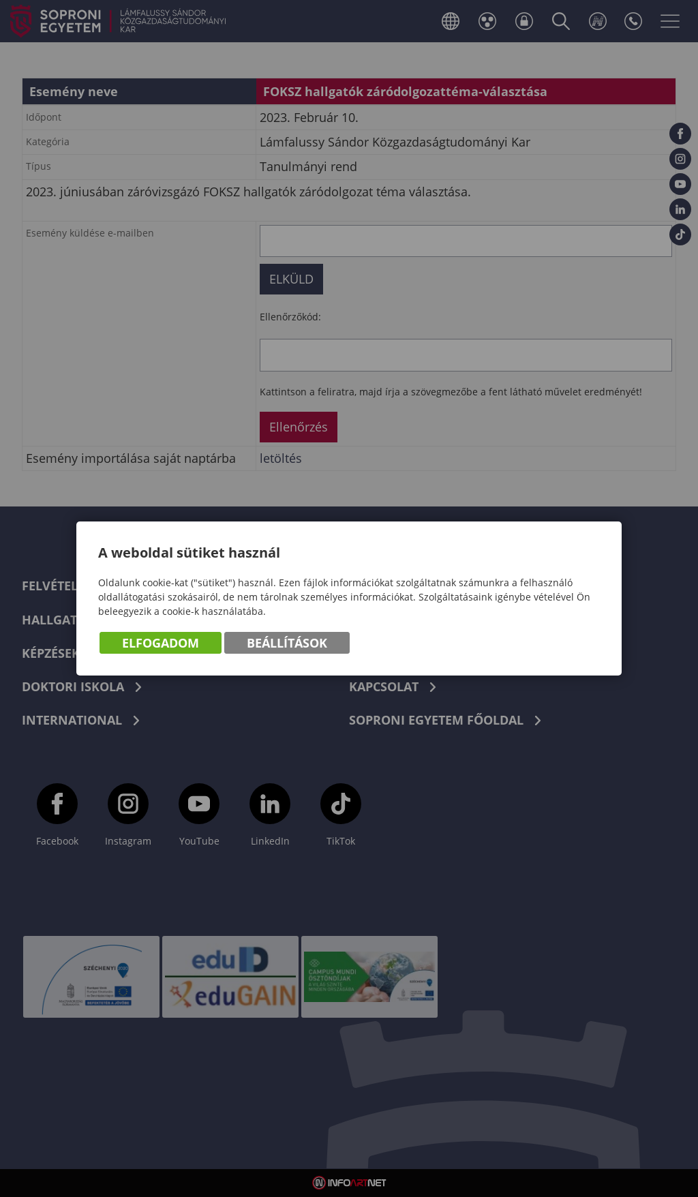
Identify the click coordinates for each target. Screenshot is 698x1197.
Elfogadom (160, 643)
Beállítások (287, 643)
